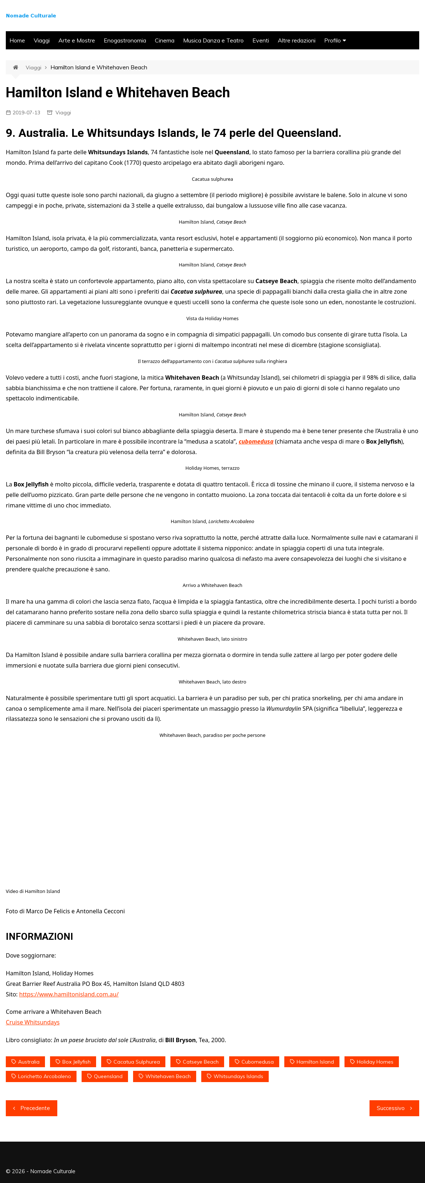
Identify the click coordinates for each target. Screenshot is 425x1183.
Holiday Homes (375, 1061)
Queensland (108, 1076)
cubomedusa (256, 441)
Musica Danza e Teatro (213, 40)
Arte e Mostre (76, 40)
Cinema (164, 40)
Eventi (260, 40)
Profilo (332, 40)
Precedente (35, 1108)
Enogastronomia (125, 40)
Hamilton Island (315, 1061)
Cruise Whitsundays (32, 1022)
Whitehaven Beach (168, 1076)
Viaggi (42, 40)
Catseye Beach (201, 1061)
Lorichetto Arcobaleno (44, 1076)
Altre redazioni (296, 40)
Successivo (391, 1108)
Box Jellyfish (76, 1061)
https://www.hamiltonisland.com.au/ (69, 994)
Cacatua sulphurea (137, 1061)
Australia (29, 1061)
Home (17, 40)
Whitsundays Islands (238, 1076)
